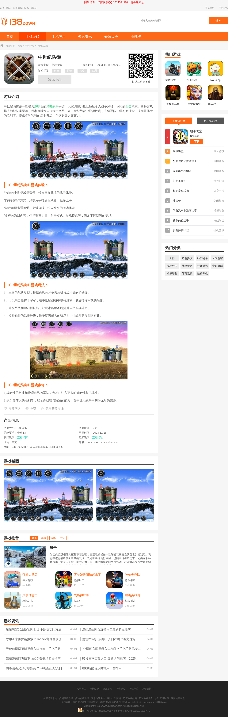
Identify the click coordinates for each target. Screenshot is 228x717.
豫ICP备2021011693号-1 (137, 711)
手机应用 (209, 7)
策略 (82, 70)
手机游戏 (223, 7)
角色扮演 (187, 258)
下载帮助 (120, 689)
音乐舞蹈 (217, 265)
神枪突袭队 (132, 574)
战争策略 (187, 265)
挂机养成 (202, 273)
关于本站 (81, 689)
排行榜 (136, 37)
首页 (9, 37)
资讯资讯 (85, 37)
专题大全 (111, 37)
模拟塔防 (172, 273)
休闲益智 (217, 258)
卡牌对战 (202, 265)
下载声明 (133, 689)
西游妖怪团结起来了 (87, 574)
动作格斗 (202, 258)
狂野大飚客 (30, 574)
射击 (56, 70)
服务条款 (107, 689)
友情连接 (146, 689)
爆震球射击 (30, 595)
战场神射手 (81, 595)
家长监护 (94, 689)
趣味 (69, 70)
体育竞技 (187, 273)
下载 (196, 141)
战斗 (94, 70)
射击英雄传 (132, 595)
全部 (172, 258)
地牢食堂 (196, 131)
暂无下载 (55, 79)
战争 (55, 106)
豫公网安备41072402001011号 (95, 711)
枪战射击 (172, 265)
